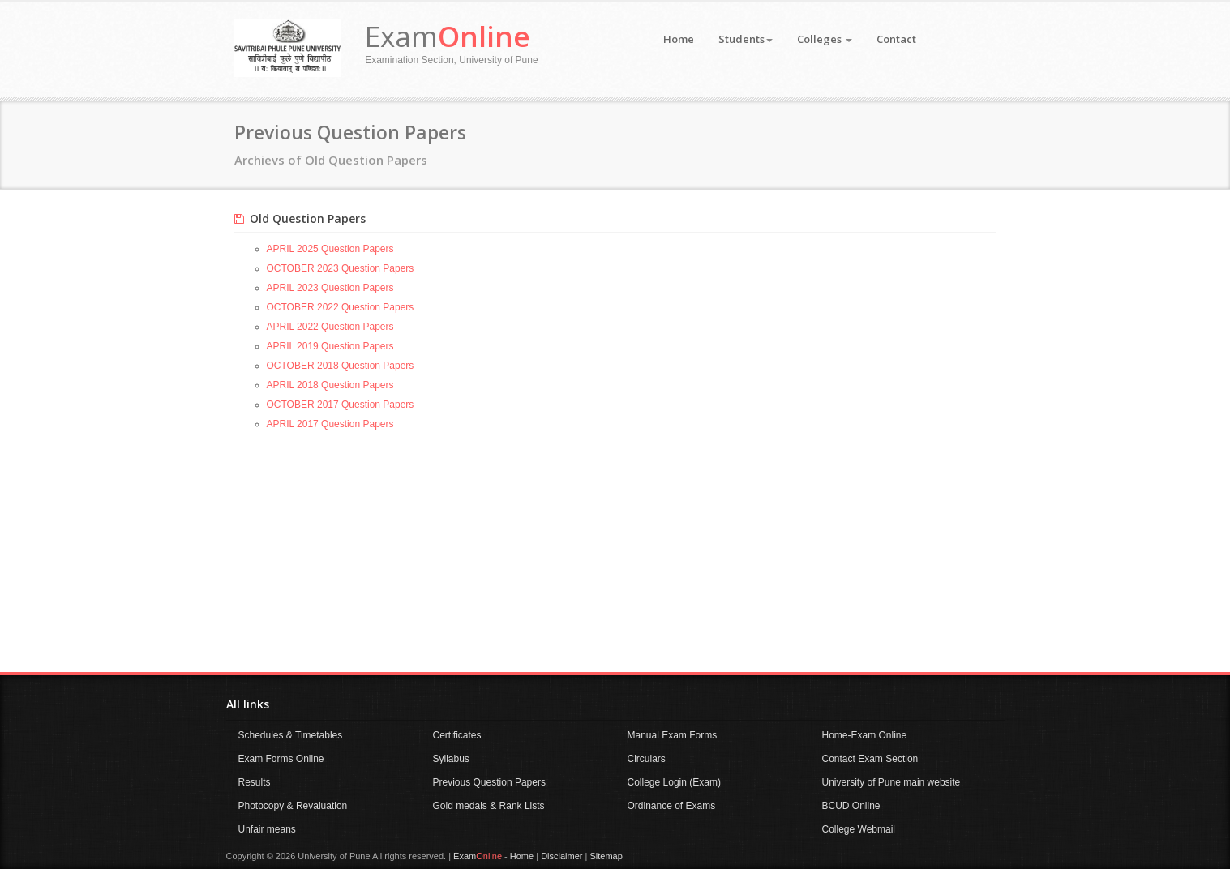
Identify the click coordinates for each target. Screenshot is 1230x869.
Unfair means (267, 829)
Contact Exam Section (870, 758)
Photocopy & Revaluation (293, 805)
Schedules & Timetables (290, 735)
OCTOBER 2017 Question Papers (340, 404)
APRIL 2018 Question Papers (330, 385)
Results (254, 782)
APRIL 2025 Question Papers (330, 249)
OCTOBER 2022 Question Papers (340, 307)
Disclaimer (561, 856)
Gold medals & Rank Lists (489, 805)
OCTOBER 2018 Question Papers (340, 365)
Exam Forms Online (281, 758)
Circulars (647, 758)
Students (745, 39)
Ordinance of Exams (672, 805)
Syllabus (451, 758)
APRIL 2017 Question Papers (330, 424)
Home (678, 39)
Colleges (824, 39)
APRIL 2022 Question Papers (330, 326)
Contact (896, 39)
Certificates (457, 735)
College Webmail (859, 829)
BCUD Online (851, 805)
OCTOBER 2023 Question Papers (340, 268)
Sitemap (605, 856)
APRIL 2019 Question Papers (330, 346)
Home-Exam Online (864, 735)
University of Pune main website (891, 782)
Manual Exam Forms (673, 735)
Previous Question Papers (489, 782)
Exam (447, 36)
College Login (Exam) (674, 782)
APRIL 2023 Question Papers (330, 287)
